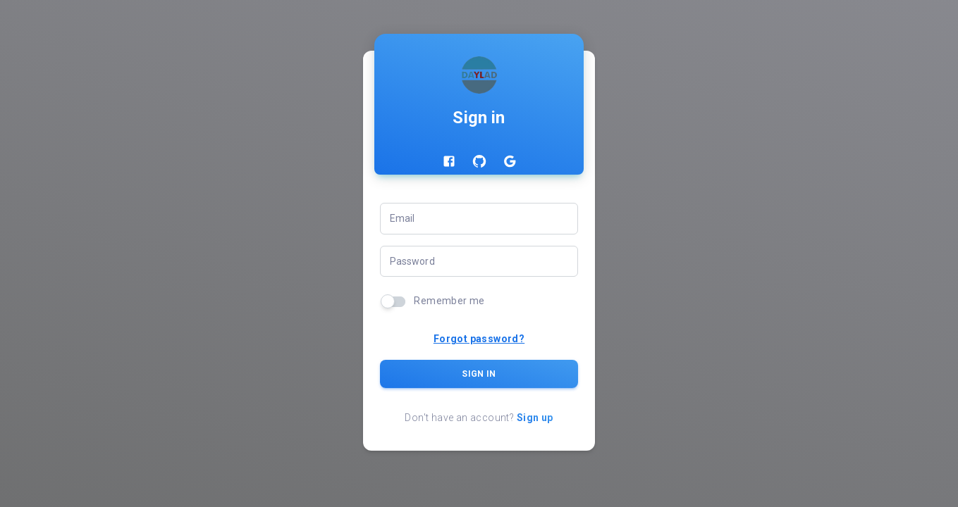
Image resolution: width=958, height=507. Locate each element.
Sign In (479, 374)
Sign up (535, 417)
